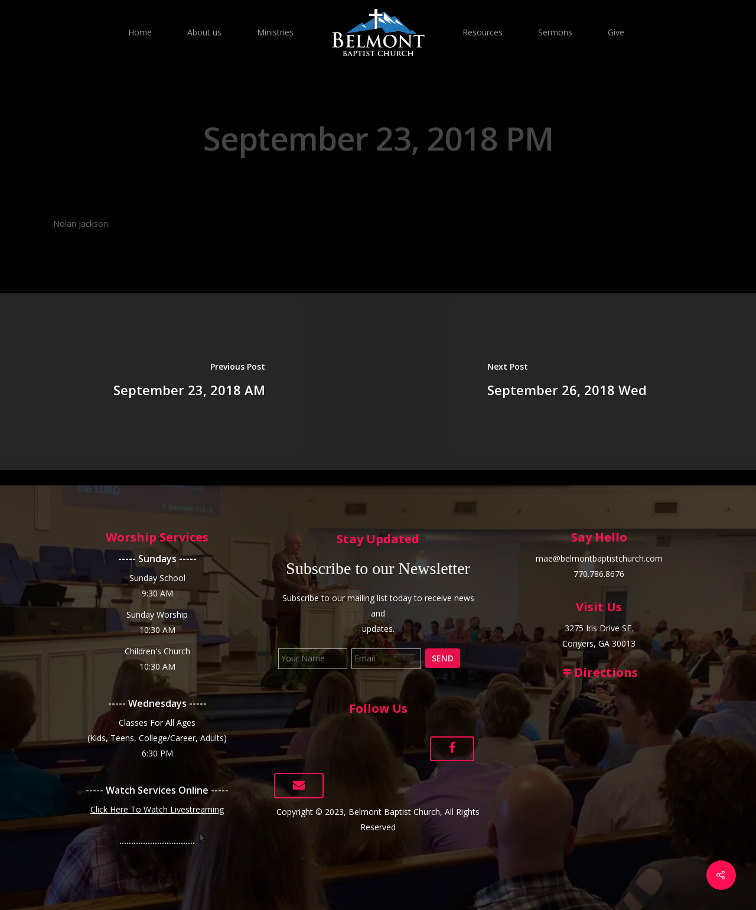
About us (204, 32)
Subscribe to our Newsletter (378, 568)
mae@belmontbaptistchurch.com (599, 558)
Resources (482, 32)
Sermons (555, 32)
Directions (599, 672)
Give (616, 32)
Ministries (275, 32)
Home (140, 32)
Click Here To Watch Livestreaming (157, 809)
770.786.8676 (598, 573)
